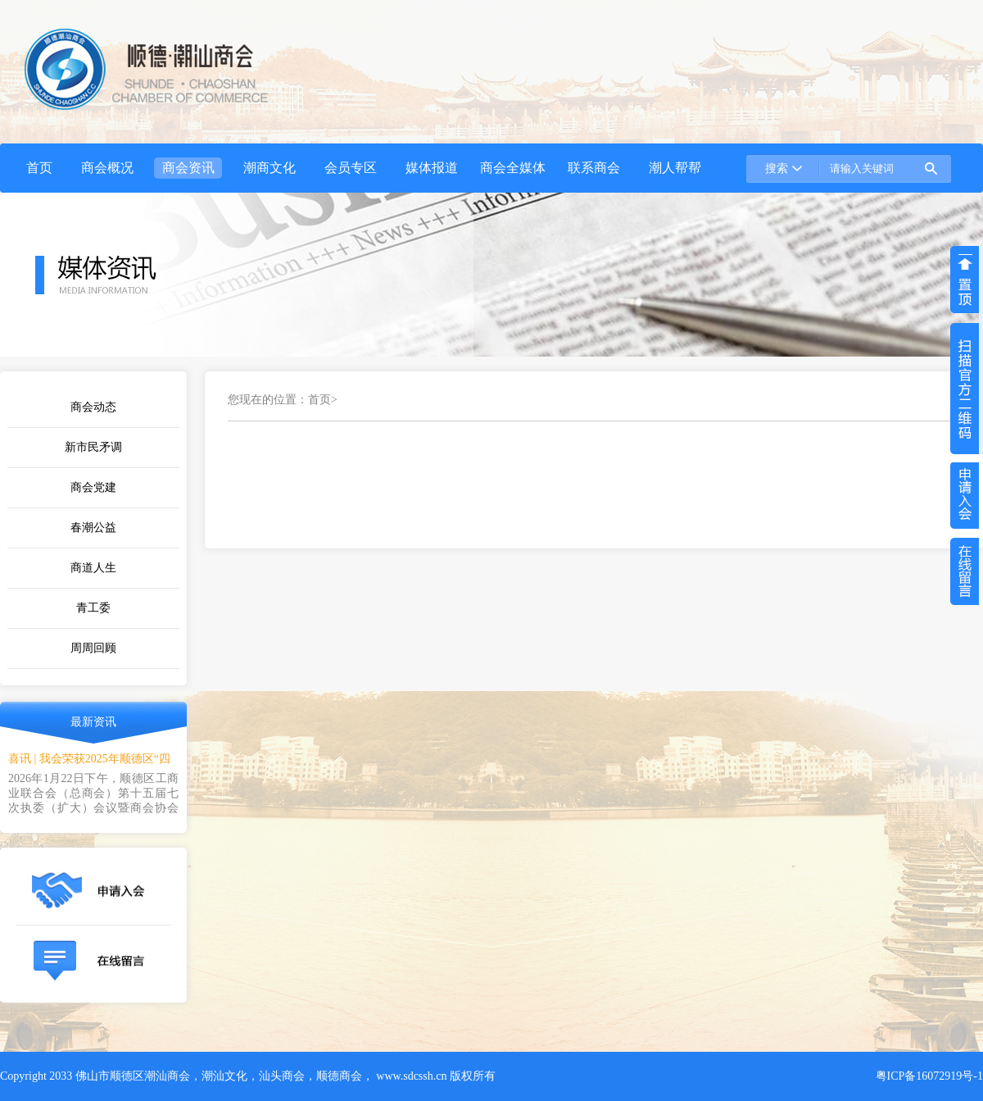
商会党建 (93, 487)
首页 (319, 400)
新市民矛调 (93, 447)
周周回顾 (93, 648)
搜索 (776, 168)
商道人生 (93, 568)
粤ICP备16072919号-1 (929, 1076)
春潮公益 (93, 527)
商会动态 (93, 407)
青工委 (93, 608)
